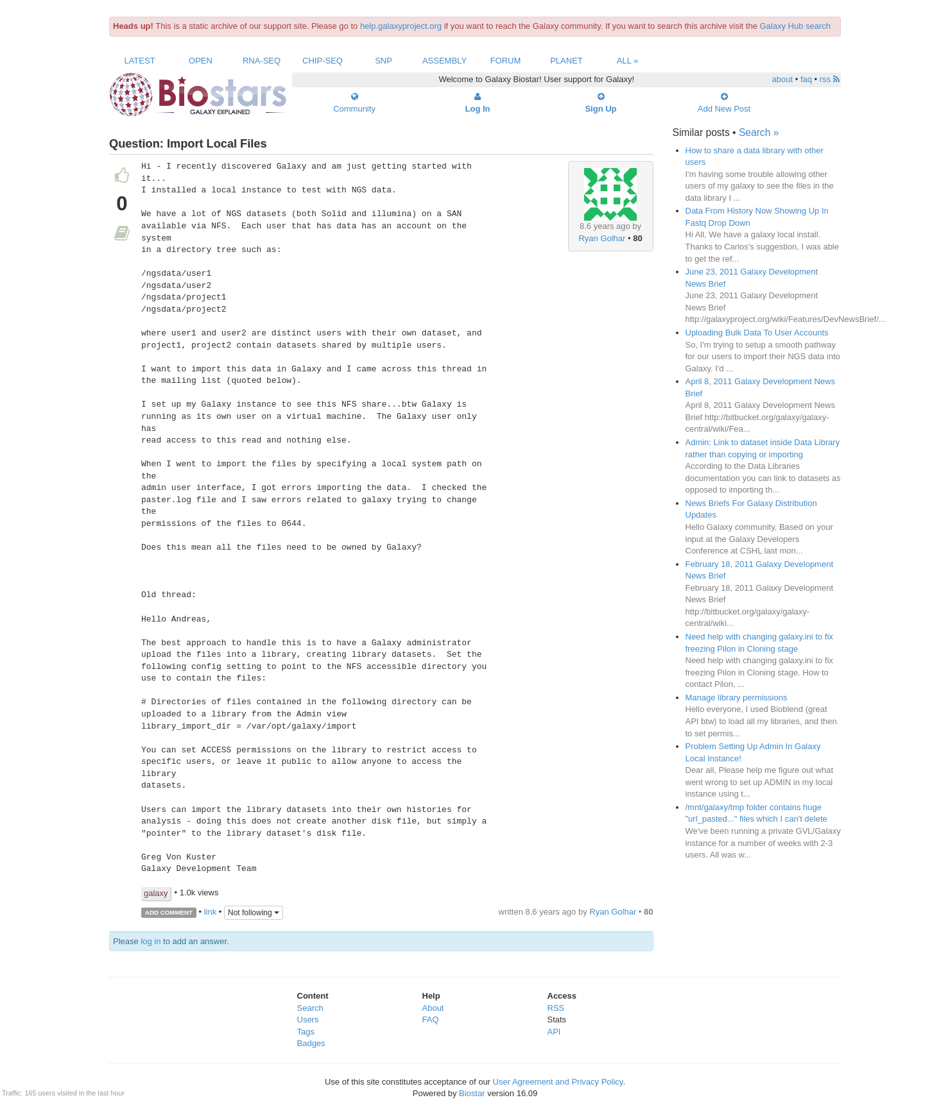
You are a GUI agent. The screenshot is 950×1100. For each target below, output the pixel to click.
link (210, 912)
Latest (139, 60)
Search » (759, 132)
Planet (566, 60)
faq (806, 79)
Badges (311, 1043)
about (782, 79)
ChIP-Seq (322, 60)
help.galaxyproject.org (401, 26)
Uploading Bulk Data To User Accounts (757, 332)
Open (200, 60)
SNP (383, 60)
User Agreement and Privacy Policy (558, 1082)
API (554, 1032)
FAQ (430, 1019)
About (433, 1008)
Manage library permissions (737, 697)
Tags (306, 1032)
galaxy (156, 893)
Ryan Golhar (601, 238)
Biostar (472, 1093)
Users (308, 1019)
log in (150, 941)
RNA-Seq (262, 60)
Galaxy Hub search (795, 26)
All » (628, 60)
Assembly (444, 60)
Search (310, 1008)
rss (830, 79)
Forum (505, 60)
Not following (253, 912)
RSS (556, 1008)
